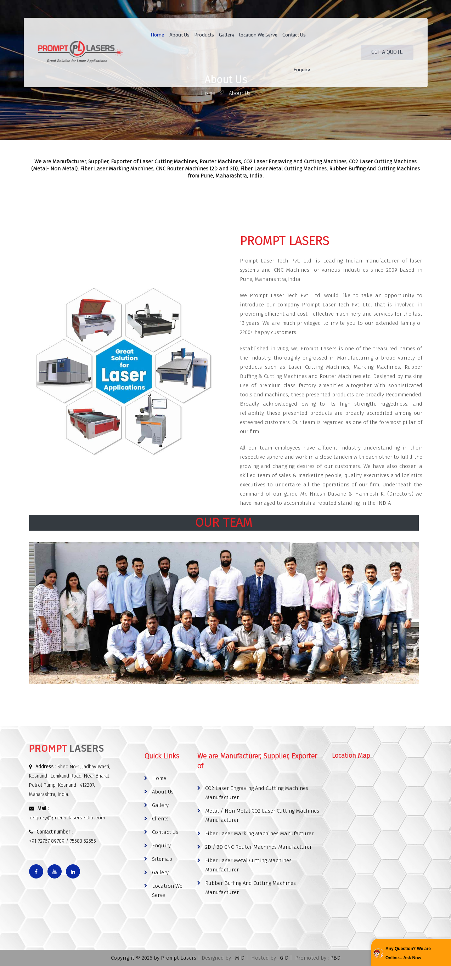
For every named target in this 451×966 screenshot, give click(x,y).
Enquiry (302, 35)
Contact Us (278, 35)
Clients (160, 818)
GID (284, 958)
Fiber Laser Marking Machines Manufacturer (259, 833)
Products (191, 35)
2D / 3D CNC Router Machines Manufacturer (258, 847)
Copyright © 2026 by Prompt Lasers (153, 958)
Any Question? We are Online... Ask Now (408, 953)
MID (239, 958)
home (208, 93)
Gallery (212, 35)
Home (145, 35)
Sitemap (162, 859)
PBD (335, 958)
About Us (167, 35)
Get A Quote (387, 35)
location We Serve (243, 35)
